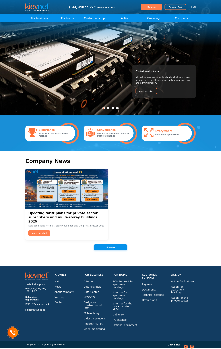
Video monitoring (94, 328)
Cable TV (118, 314)
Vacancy (59, 297)
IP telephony (91, 313)
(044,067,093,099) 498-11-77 (35, 289)
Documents (149, 289)
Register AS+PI (93, 323)
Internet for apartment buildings (120, 295)
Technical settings (153, 294)
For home (67, 18)
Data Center (91, 291)
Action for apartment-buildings (178, 289)
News (57, 286)
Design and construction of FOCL (93, 305)
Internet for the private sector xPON (122, 306)
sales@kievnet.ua (35, 309)
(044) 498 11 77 (81, 7)
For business (39, 18)
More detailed (146, 91)
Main (57, 281)
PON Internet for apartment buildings (123, 284)
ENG (193, 7)
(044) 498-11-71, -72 (37, 303)
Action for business (182, 281)
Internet (89, 281)
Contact (59, 302)
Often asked (149, 299)
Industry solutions (95, 318)
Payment (147, 284)
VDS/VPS (89, 297)
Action (125, 18)
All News (110, 247)
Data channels (92, 286)
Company (181, 18)
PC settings (119, 319)
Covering (153, 18)
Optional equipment (125, 324)
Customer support (96, 18)
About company (64, 291)
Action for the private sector (179, 299)
